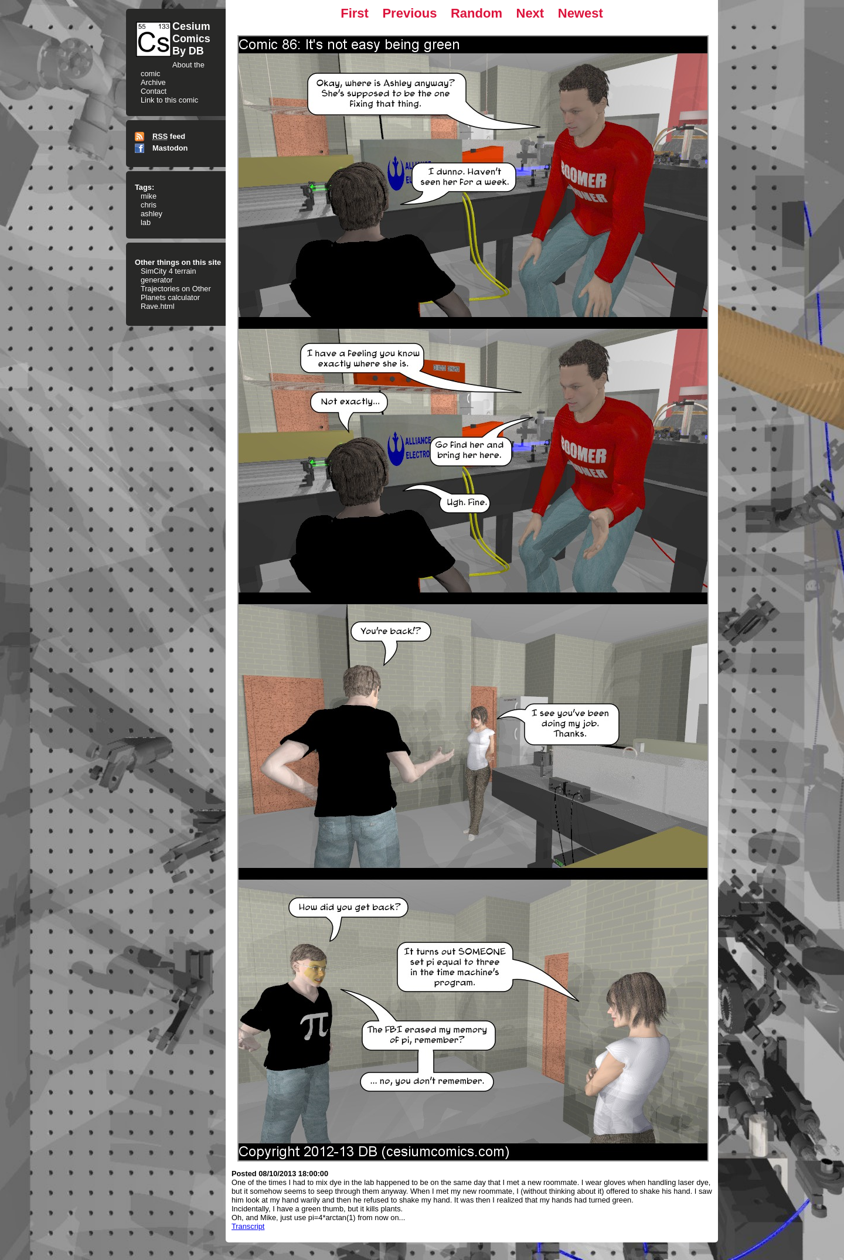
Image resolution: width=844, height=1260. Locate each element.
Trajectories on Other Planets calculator (176, 293)
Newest (580, 13)
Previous (409, 13)
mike (148, 196)
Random (476, 13)
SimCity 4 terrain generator (168, 275)
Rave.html (158, 306)
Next (530, 13)
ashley (151, 213)
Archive (153, 82)
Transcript (248, 1226)
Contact (153, 91)
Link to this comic (169, 100)
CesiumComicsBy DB (191, 39)
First (355, 13)
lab (146, 222)
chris (148, 204)
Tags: (144, 187)
